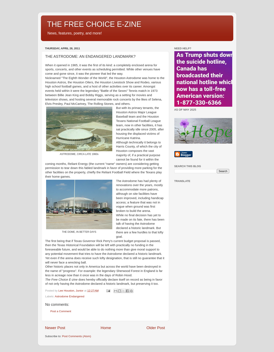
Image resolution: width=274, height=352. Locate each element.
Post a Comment (60, 311)
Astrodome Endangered (69, 296)
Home (106, 328)
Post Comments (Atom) (76, 336)
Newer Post (55, 328)
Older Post (155, 328)
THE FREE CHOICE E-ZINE (94, 24)
